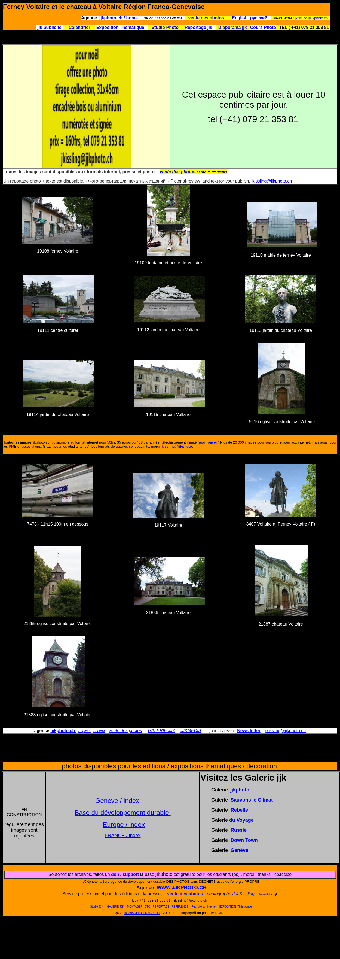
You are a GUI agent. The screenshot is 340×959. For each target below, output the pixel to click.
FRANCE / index (122, 835)
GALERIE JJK (161, 730)
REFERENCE (180, 906)
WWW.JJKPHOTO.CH (182, 887)
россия (99, 731)
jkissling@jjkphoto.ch (311, 18)
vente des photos (125, 730)
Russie (239, 830)
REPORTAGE (160, 906)
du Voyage (241, 820)
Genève (239, 850)
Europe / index (124, 824)
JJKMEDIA (190, 730)
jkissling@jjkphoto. (177, 446)
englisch (84, 731)
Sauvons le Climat (252, 800)
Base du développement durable (122, 812)
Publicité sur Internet (203, 906)
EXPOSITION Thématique (235, 906)
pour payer (208, 442)
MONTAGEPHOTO (138, 906)
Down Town (244, 840)
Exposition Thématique (120, 27)
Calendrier (80, 27)
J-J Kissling (243, 893)
